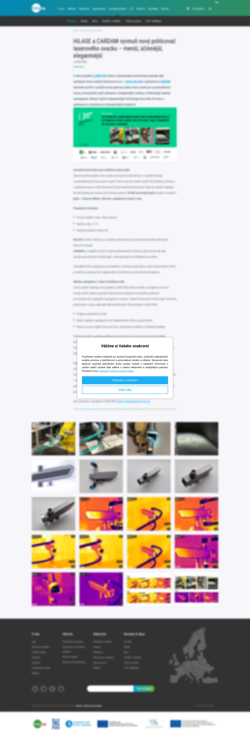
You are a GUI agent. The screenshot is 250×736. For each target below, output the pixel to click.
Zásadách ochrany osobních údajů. (116, 371)
